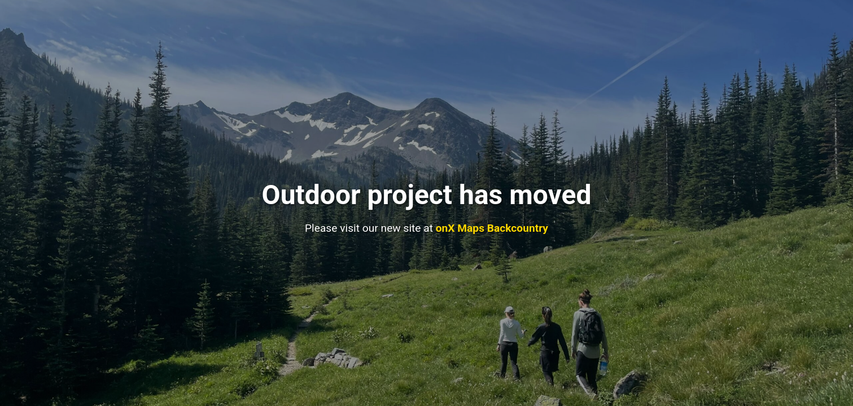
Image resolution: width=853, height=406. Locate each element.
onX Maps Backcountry (492, 228)
